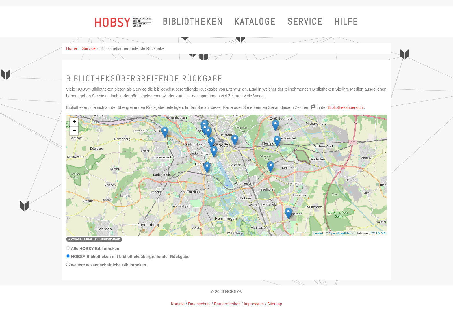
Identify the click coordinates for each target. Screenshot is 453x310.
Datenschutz (199, 304)
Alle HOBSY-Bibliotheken (92, 248)
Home (71, 48)
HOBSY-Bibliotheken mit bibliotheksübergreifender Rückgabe (128, 256)
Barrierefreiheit (227, 304)
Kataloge (255, 21)
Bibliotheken (193, 21)
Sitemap (274, 304)
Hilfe (346, 21)
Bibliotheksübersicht (346, 107)
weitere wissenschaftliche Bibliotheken (106, 265)
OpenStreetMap (340, 233)
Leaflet (318, 233)
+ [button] (74, 122)
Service (305, 21)
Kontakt (178, 304)
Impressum (254, 304)
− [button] (74, 131)
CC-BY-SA (377, 233)
